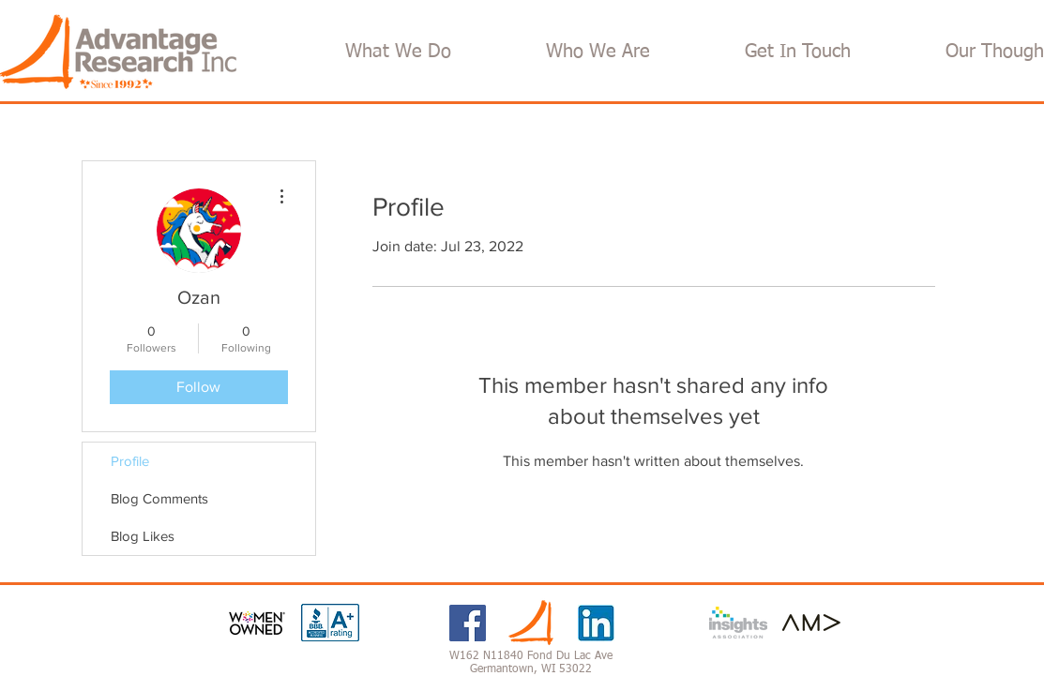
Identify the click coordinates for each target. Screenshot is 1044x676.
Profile (130, 461)
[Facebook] (467, 623)
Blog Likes (142, 536)
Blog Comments (159, 498)
